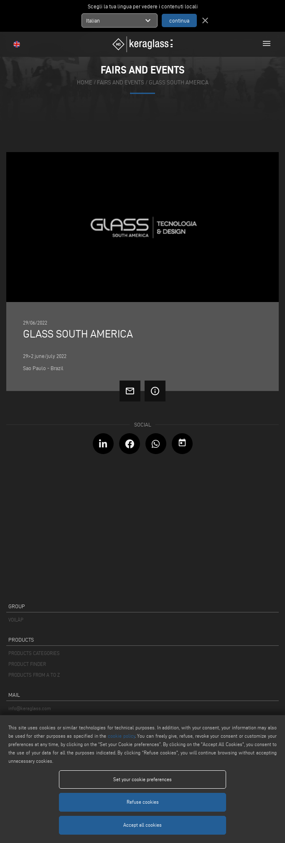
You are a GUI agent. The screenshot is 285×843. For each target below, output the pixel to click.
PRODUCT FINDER (27, 664)
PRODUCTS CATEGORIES (34, 653)
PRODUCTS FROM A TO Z (34, 675)
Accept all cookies (142, 825)
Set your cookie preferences (142, 779)
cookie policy (121, 736)
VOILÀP (15, 619)
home (84, 82)
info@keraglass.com (29, 708)
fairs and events (120, 82)
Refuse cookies (143, 802)
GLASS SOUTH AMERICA (179, 82)
